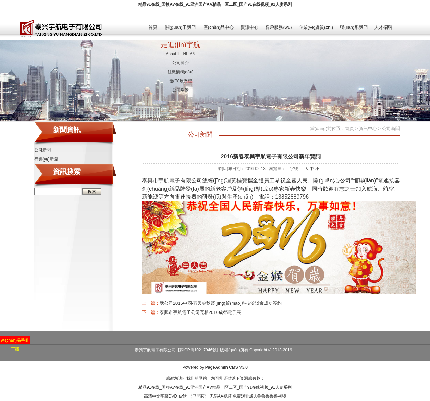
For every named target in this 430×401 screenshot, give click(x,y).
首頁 (152, 27)
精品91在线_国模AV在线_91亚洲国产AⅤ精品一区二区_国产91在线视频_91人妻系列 (215, 4)
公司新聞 (42, 150)
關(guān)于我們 (180, 27)
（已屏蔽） (198, 396)
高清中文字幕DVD (160, 396)
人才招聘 (383, 27)
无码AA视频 (221, 396)
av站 (182, 396)
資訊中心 (249, 27)
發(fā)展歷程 (180, 81)
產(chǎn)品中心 (219, 27)
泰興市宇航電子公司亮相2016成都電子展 (200, 312)
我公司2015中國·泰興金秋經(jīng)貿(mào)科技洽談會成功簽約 (221, 303)
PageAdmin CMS (221, 367)
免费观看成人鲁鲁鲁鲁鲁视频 (259, 396)
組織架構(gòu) (181, 72)
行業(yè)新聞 (46, 159)
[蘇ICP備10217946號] (198, 349)
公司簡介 (180, 62)
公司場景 (180, 89)
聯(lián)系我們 (354, 27)
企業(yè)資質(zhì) (316, 27)
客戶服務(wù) (278, 27)
